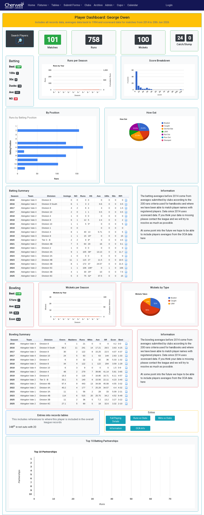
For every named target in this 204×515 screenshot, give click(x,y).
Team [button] (30, 196)
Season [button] (14, 196)
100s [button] (106, 196)
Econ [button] (113, 340)
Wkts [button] (89, 340)
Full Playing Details (115, 420)
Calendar (132, 5)
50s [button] (114, 196)
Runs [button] (82, 196)
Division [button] (51, 196)
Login (169, 5)
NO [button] (75, 196)
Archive (98, 5)
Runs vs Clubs (140, 418)
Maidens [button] (72, 340)
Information (116, 428)
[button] (126, 196)
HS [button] (90, 196)
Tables (55, 5)
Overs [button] (62, 340)
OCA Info (140, 428)
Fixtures (42, 5)
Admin (108, 5)
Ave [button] (99, 196)
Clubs (87, 5)
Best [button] (120, 340)
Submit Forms (72, 5)
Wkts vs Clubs (165, 418)
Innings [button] (67, 196)
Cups (120, 5)
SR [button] (105, 340)
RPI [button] (120, 196)
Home (31, 5)
